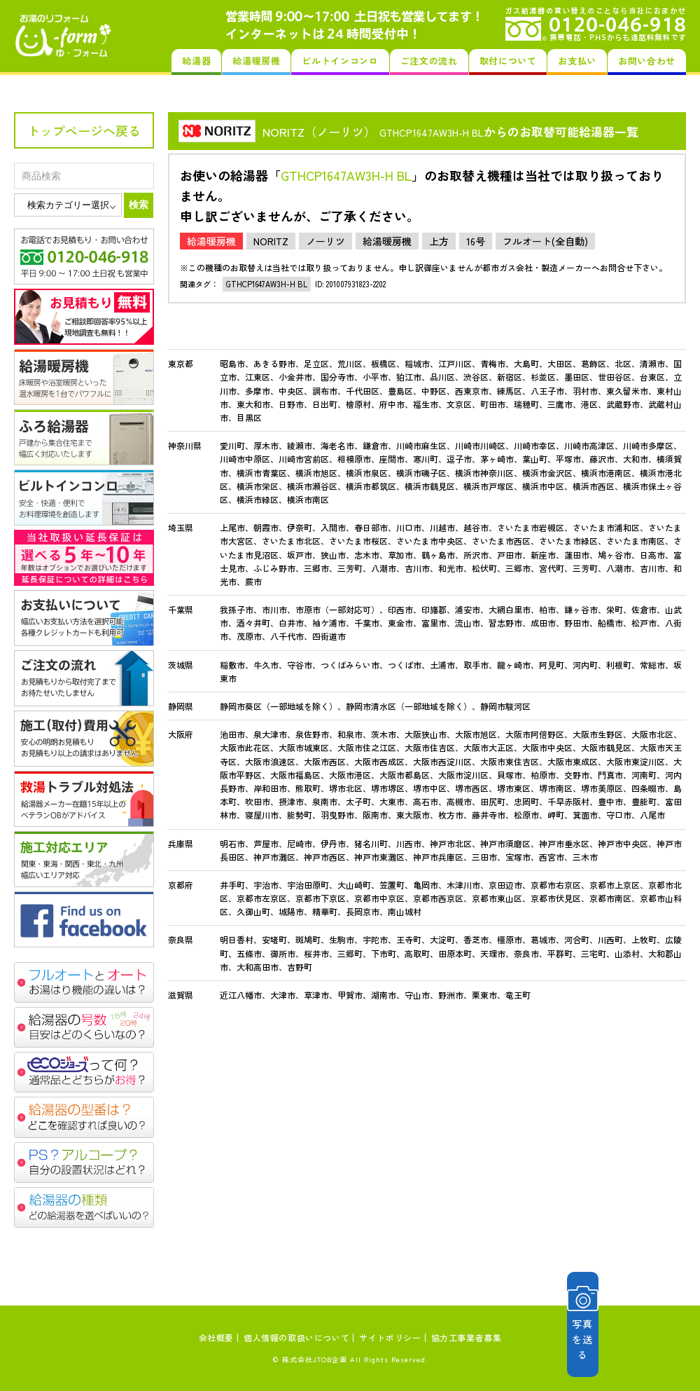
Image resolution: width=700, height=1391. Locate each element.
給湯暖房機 (256, 60)
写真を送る (619, 1324)
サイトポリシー (390, 1337)
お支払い (577, 60)
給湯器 (196, 60)
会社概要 (216, 1337)
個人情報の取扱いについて (296, 1337)
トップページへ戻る (84, 130)
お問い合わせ (647, 60)
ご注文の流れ (429, 60)
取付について (508, 60)
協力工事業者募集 (466, 1337)
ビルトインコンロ (340, 60)
